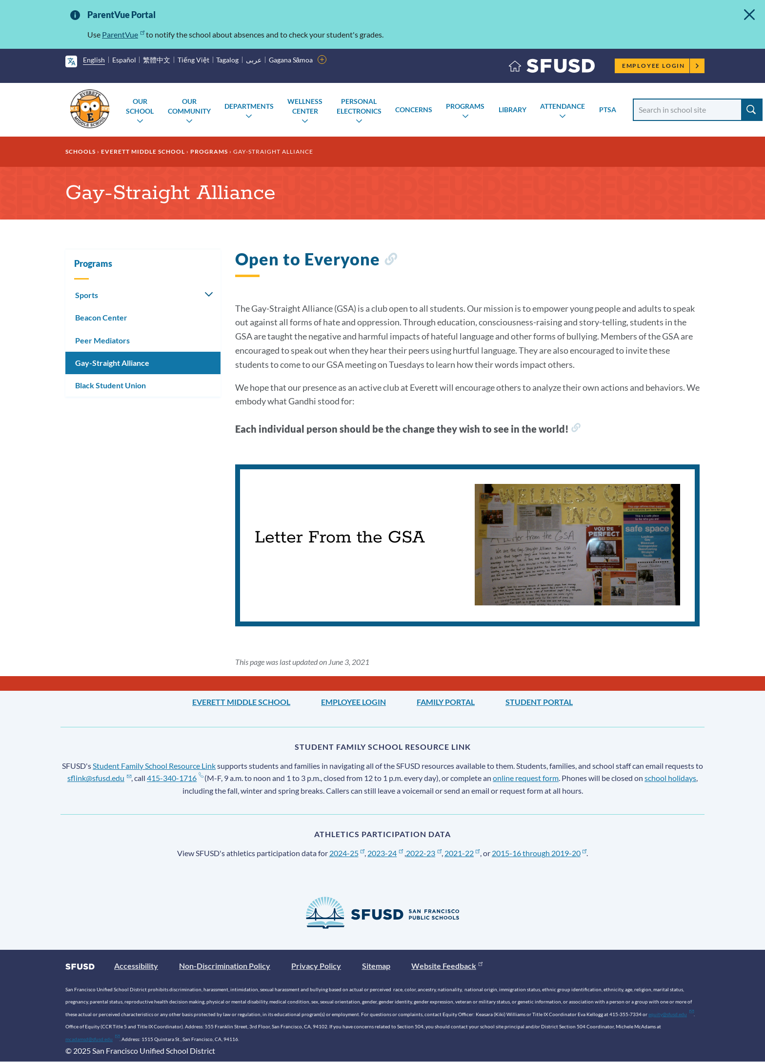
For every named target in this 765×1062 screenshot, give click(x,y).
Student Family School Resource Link (154, 765)
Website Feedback (447, 965)
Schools (80, 151)
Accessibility (136, 965)
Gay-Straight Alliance (112, 362)
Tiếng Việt (193, 60)
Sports (86, 295)
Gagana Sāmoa (291, 60)
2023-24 (385, 853)
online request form (526, 777)
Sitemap (376, 965)
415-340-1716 (175, 777)
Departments (249, 106)
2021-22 (462, 853)
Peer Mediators (102, 340)
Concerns (413, 109)
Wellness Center (304, 106)
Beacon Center (101, 317)
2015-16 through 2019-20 (539, 853)
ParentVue (123, 34)
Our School (140, 106)
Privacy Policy (316, 965)
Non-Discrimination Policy (224, 965)
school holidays (670, 777)
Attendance (562, 106)
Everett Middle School (143, 151)
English (94, 60)
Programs (465, 106)
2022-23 (424, 853)
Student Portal (539, 701)
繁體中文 (156, 60)
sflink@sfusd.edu (99, 777)
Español (124, 60)
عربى (254, 60)
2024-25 (347, 853)
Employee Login (661, 65)
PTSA (607, 109)
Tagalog (227, 60)
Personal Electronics (359, 106)
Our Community (189, 106)
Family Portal (446, 701)
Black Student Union (110, 385)
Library (512, 109)
